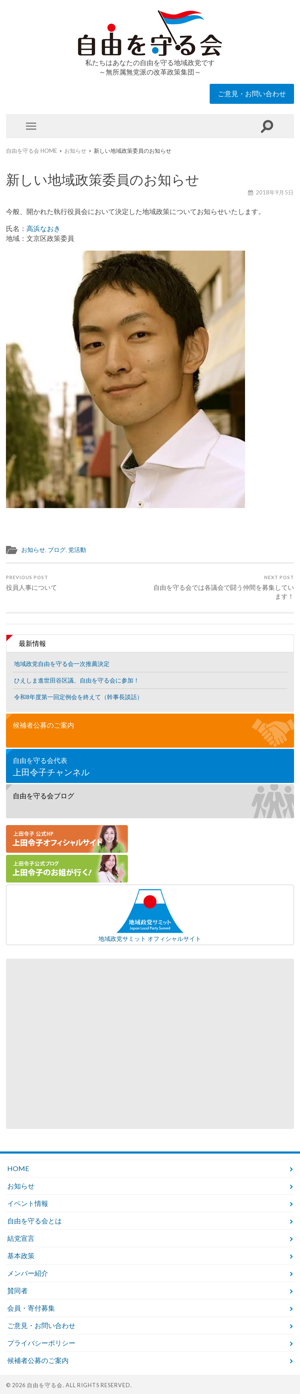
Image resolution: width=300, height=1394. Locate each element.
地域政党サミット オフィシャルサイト (149, 915)
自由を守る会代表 (150, 767)
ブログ (57, 549)
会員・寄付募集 (31, 1308)
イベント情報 (27, 1203)
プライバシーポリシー (41, 1343)
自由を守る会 (45, 1385)
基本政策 (21, 1255)
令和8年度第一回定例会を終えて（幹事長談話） (78, 696)
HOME (18, 1168)
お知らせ (33, 549)
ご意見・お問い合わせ (252, 93)
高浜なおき (43, 228)
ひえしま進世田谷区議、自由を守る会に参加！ (76, 680)
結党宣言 (21, 1238)
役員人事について (31, 582)
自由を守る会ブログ (43, 795)
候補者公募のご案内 (43, 725)
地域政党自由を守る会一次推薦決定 (62, 663)
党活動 (77, 549)
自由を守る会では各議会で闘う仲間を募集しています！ (223, 587)
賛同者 (17, 1290)
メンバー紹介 (27, 1273)
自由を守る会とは (34, 1221)
